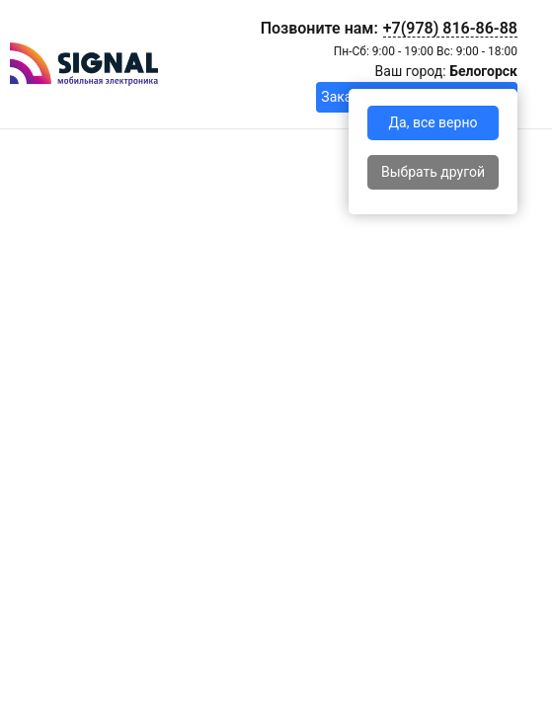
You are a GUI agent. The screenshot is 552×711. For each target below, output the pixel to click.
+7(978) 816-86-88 (450, 28)
